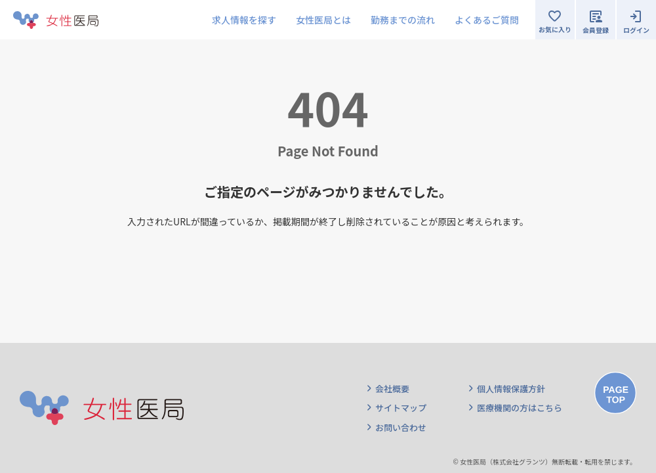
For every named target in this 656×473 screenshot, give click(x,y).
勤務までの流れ (403, 19)
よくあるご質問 (487, 19)
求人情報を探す (244, 19)
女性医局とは (323, 19)
